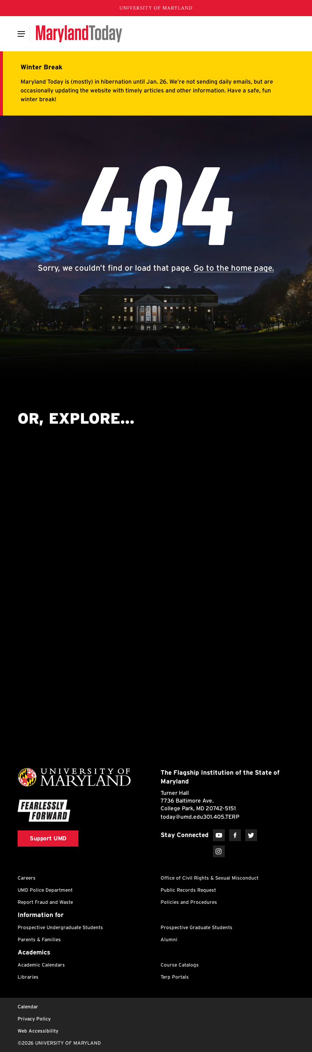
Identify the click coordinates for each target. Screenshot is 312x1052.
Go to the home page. (234, 268)
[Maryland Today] (79, 34)
